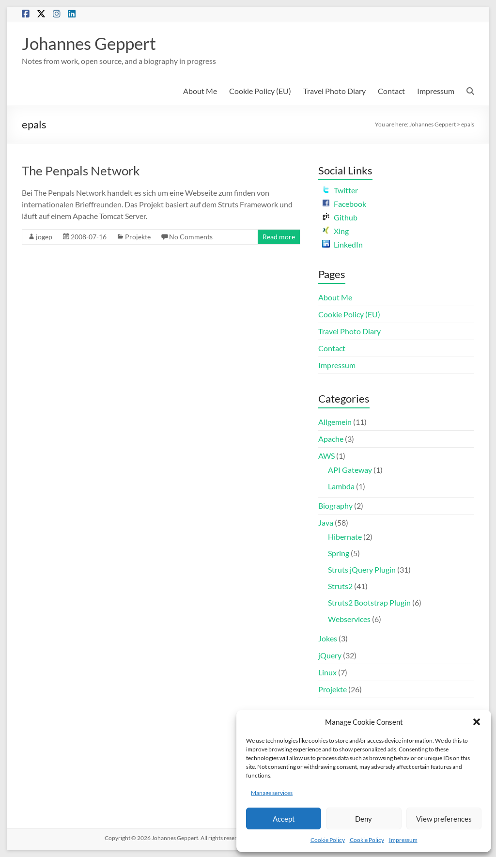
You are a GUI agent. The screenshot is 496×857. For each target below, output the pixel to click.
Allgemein (335, 421)
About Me (200, 90)
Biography (335, 505)
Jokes (327, 638)
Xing (335, 230)
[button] (476, 722)
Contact (391, 90)
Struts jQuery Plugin (362, 569)
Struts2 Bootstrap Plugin (369, 602)
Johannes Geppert (91, 43)
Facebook (344, 203)
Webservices (349, 618)
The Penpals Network (81, 170)
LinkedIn (342, 244)
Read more (279, 237)
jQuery (329, 655)
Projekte (138, 237)
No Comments (191, 237)
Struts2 (340, 586)
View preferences (444, 818)
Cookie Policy (327, 839)
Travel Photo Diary (334, 90)
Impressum (403, 839)
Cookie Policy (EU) (260, 90)
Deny (363, 818)
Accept (284, 818)
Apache (330, 438)
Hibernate (345, 536)
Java (325, 522)
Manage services (272, 792)
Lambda (341, 486)
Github (339, 217)
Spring (338, 553)
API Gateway (350, 469)
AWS (326, 455)
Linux (327, 672)
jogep (44, 237)
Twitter (340, 190)
